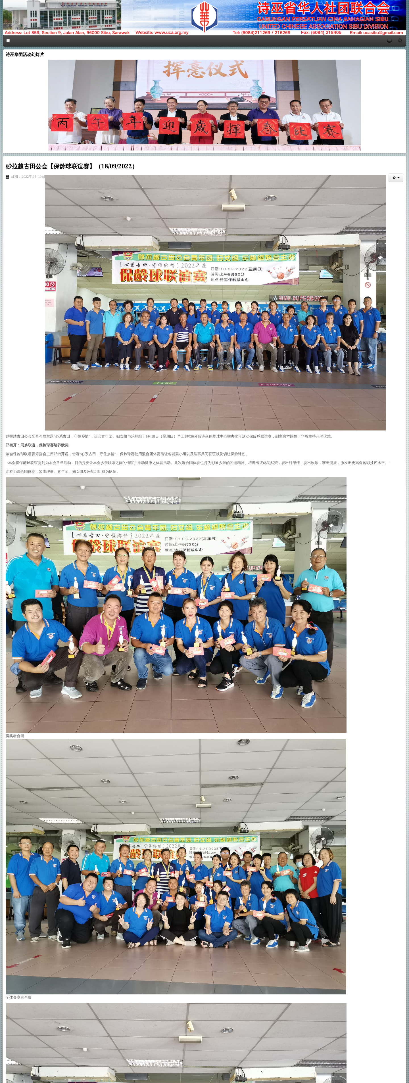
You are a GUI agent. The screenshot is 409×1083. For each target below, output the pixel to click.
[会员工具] (396, 177)
